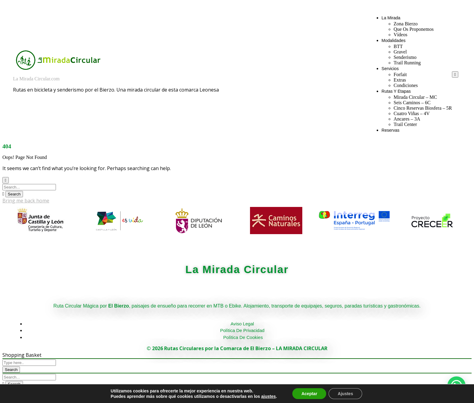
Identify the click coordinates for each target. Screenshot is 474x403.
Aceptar (309, 393)
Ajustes (345, 393)
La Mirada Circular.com (36, 78)
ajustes (268, 396)
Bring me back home (25, 200)
